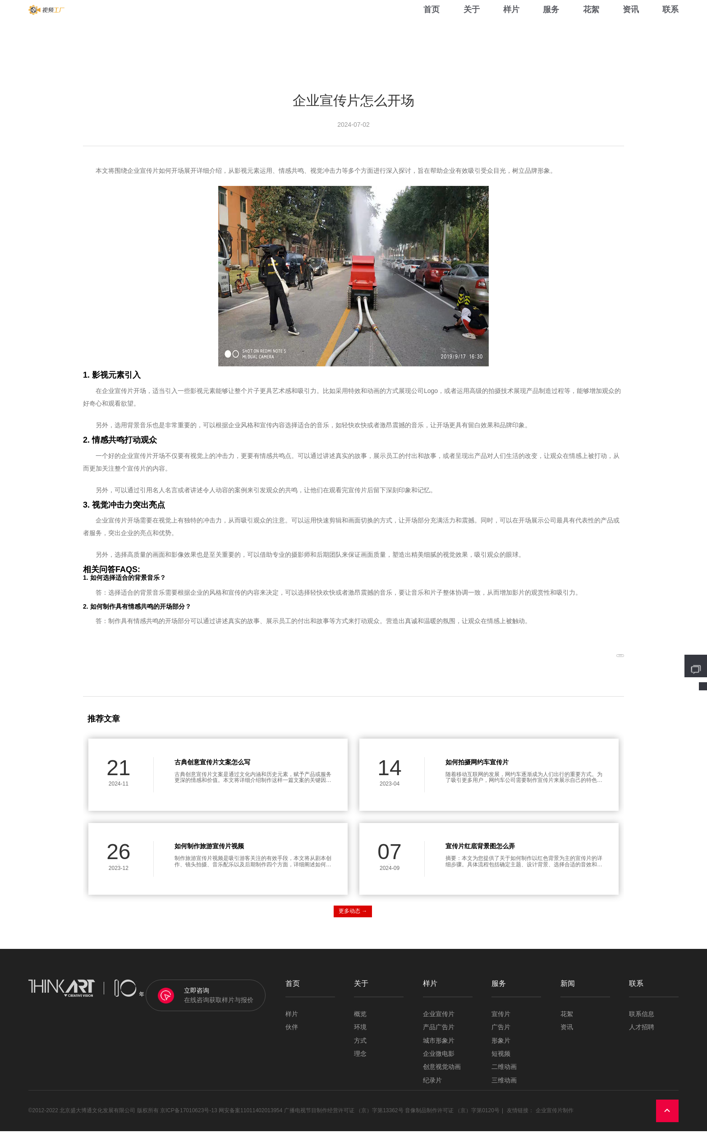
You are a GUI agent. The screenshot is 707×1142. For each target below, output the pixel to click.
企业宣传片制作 (555, 1122)
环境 (360, 1038)
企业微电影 (438, 1064)
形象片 (500, 1051)
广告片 (500, 1038)
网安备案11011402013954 (250, 1122)
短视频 (500, 1064)
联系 (670, 27)
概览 (360, 1025)
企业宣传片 (438, 1025)
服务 (551, 27)
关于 (472, 27)
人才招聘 (641, 1038)
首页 (431, 27)
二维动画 (504, 1078)
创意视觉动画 (442, 1078)
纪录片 (432, 1091)
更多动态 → (353, 922)
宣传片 (500, 1025)
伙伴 (291, 1038)
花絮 (591, 27)
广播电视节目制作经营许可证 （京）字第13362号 (344, 1122)
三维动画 (504, 1091)
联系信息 (641, 1025)
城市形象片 (438, 1051)
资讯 (631, 27)
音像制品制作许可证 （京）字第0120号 (452, 1122)
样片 (511, 27)
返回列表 (597, 662)
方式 (360, 1051)
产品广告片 (438, 1038)
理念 (360, 1064)
